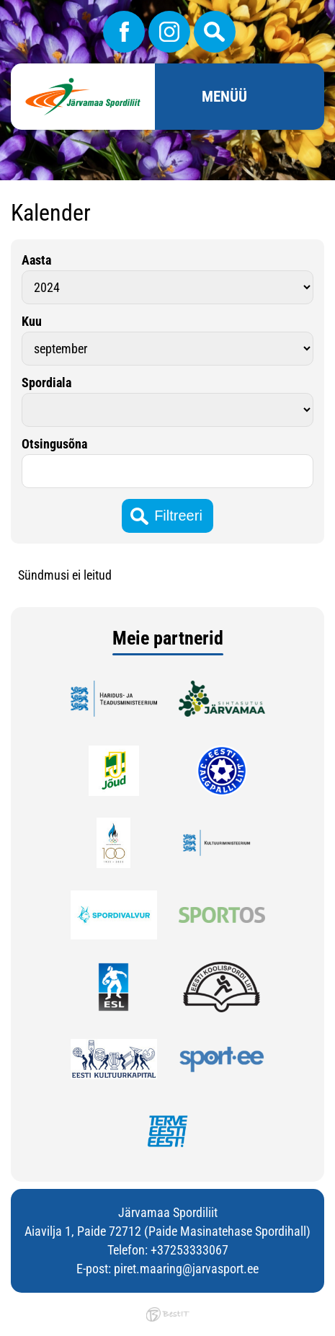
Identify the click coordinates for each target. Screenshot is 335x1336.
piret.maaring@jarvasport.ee (186, 1268)
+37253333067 (189, 1249)
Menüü (224, 97)
